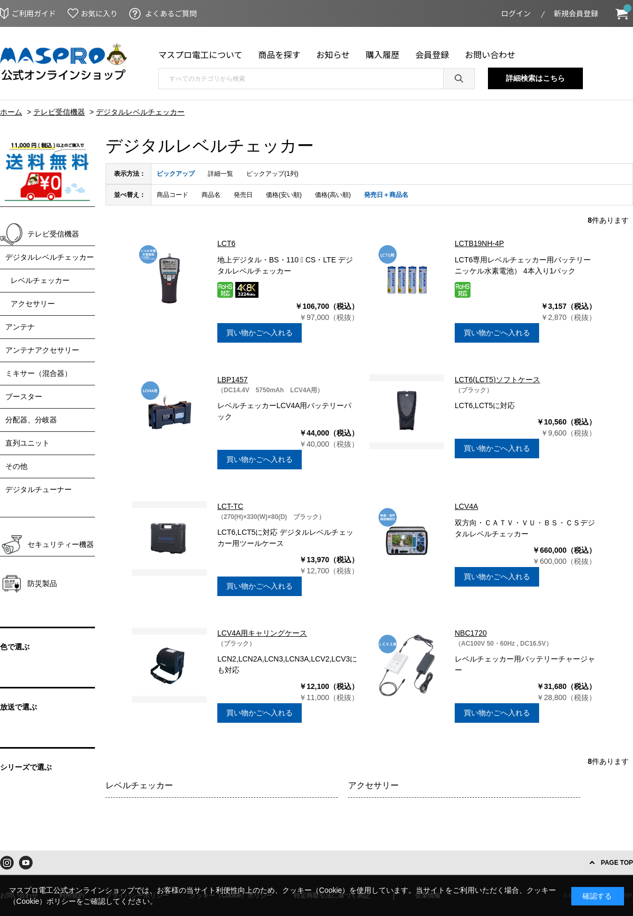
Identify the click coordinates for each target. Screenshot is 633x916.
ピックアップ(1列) (272, 173)
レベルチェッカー (139, 785)
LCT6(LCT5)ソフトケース (497, 379)
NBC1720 (471, 633)
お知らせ (333, 54)
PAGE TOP (617, 862)
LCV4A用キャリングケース (262, 633)
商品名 (211, 195)
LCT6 (226, 243)
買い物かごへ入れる (259, 332)
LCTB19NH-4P (479, 243)
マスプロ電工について (200, 54)
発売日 (243, 195)
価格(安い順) (284, 195)
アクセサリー (373, 785)
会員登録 (432, 54)
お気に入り (99, 13)
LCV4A (466, 506)
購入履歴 (382, 54)
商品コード (172, 195)
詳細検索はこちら (535, 78)
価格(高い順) (333, 195)
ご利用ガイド (34, 13)
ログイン (516, 13)
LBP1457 (232, 379)
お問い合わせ (490, 54)
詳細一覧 (220, 173)
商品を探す (279, 54)
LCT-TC (230, 506)
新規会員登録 (576, 13)
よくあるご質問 (171, 13)
